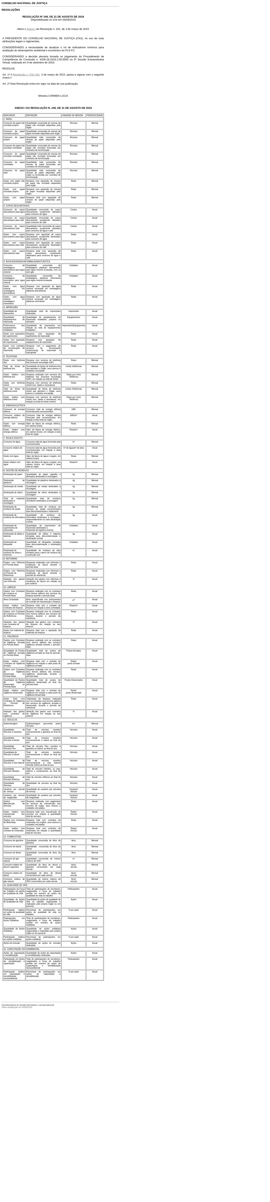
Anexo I (30, 28)
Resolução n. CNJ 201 (26, 74)
